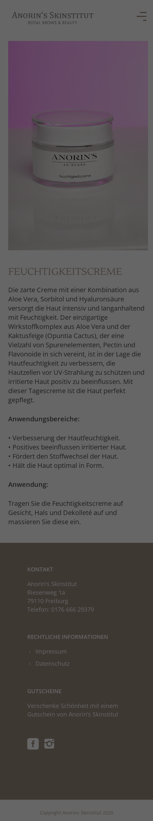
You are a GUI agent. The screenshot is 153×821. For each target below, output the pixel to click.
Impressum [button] (112, 209)
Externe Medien (122, 133)
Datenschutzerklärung (29, 112)
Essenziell (20, 133)
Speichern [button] (76, 176)
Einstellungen (20, 118)
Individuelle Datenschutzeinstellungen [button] (76, 195)
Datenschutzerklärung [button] (79, 209)
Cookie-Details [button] (43, 209)
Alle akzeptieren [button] (76, 156)
